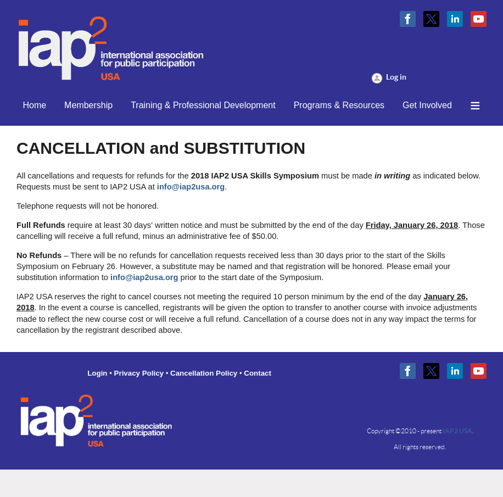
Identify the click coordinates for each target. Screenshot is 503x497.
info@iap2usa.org (191, 186)
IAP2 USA (457, 430)
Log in (396, 76)
